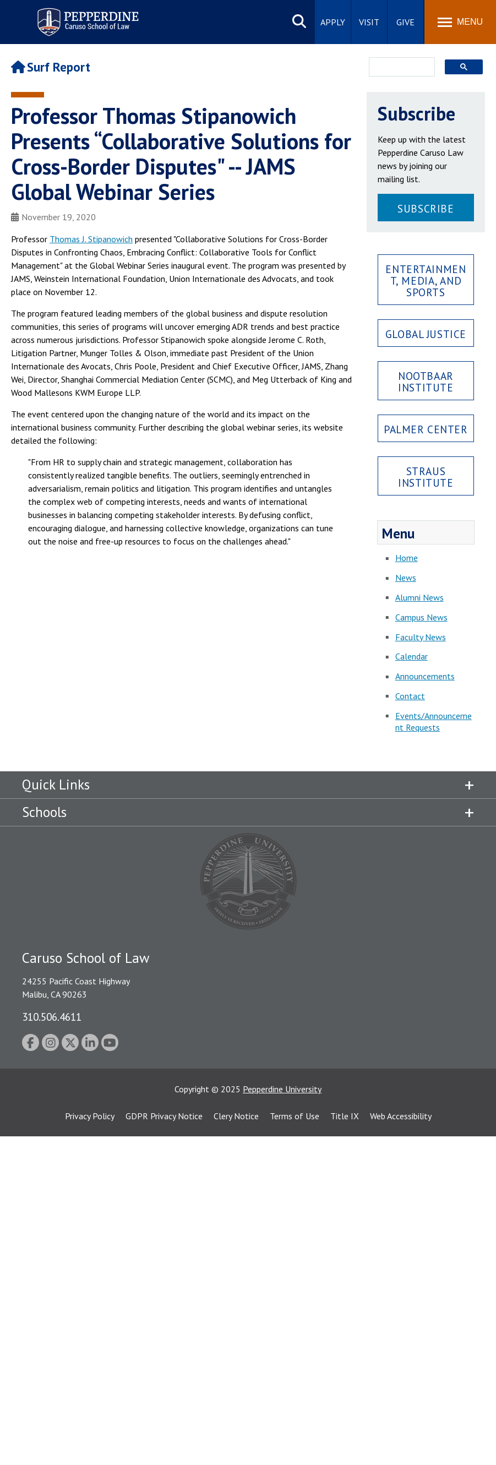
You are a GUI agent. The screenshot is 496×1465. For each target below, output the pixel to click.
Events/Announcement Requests (433, 721)
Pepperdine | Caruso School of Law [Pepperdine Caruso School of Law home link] (86, 15)
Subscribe (425, 208)
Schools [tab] (44, 812)
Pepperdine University (282, 1088)
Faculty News (420, 636)
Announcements (425, 676)
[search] (398, 68)
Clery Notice (236, 1115)
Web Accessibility (401, 1115)
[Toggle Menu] (460, 22)
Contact (410, 695)
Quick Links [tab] (56, 784)
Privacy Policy (90, 1115)
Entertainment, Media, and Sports (425, 280)
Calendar (411, 656)
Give (405, 22)
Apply (332, 22)
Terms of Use (294, 1115)
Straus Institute (425, 476)
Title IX (344, 1115)
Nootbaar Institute (426, 381)
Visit (369, 22)
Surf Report (50, 67)
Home (406, 557)
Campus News (421, 617)
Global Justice (425, 334)
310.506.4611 (51, 1016)
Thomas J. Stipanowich (91, 238)
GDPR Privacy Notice (164, 1115)
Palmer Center (426, 429)
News (405, 577)
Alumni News (419, 597)
